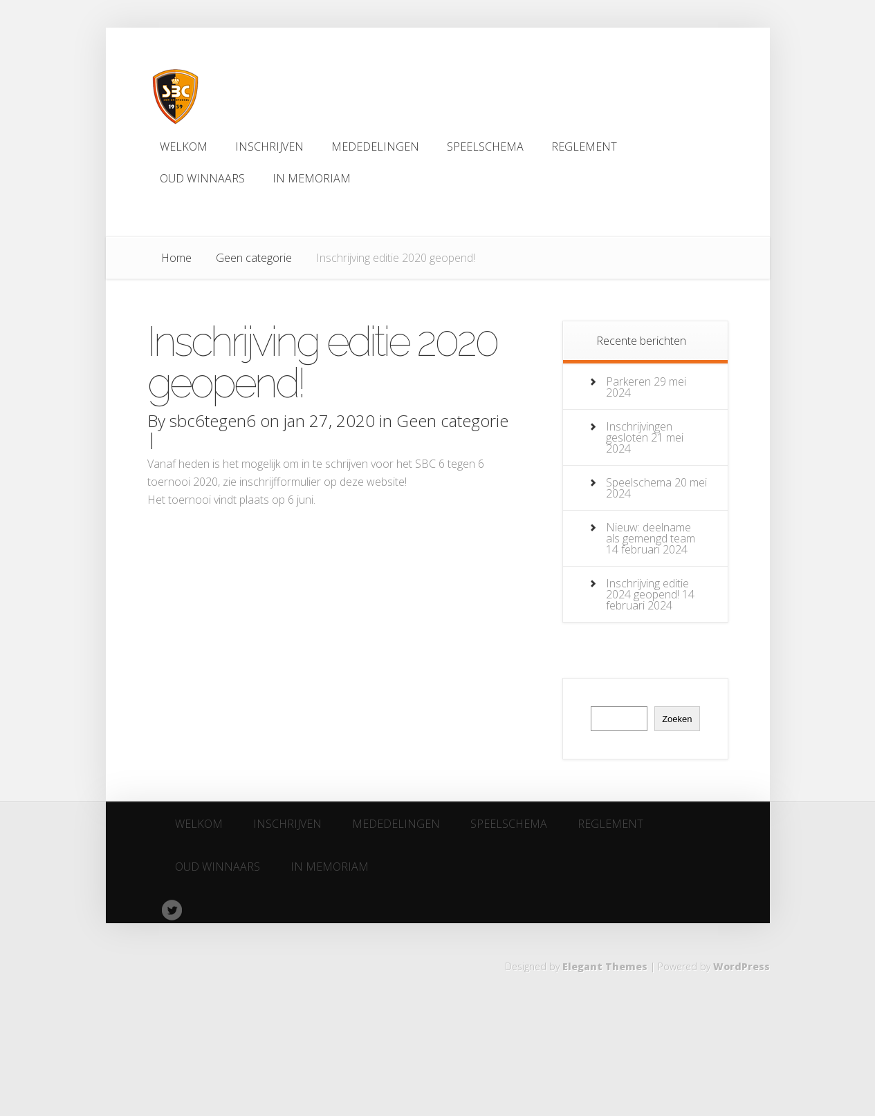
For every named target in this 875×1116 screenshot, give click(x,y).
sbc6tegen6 (212, 420)
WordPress (741, 966)
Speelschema (639, 482)
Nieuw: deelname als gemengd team (650, 533)
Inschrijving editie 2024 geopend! (647, 589)
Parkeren (628, 381)
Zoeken (677, 719)
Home (176, 257)
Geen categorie (254, 257)
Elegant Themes (604, 966)
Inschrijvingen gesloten (639, 432)
